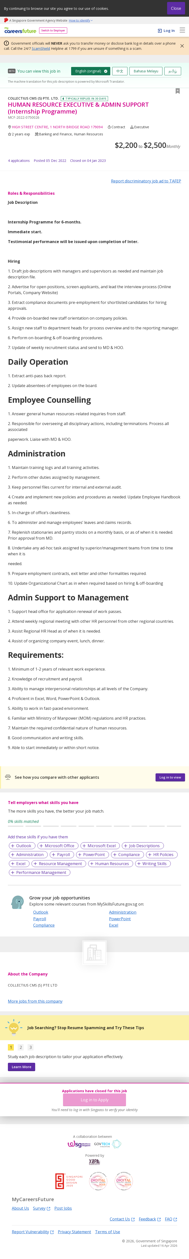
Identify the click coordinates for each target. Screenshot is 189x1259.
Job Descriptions (144, 845)
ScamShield (41, 48)
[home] (19, 30)
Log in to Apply (95, 1100)
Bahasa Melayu (146, 71)
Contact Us (122, 1219)
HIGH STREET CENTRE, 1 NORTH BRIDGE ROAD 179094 (57, 127)
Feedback (150, 1219)
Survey (41, 1208)
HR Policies (163, 854)
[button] (180, 46)
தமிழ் (173, 71)
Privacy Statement (74, 1232)
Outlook (23, 845)
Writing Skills (154, 863)
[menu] (182, 30)
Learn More (21, 1066)
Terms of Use (107, 1232)
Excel (20, 863)
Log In (169, 30)
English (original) (88, 71)
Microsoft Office (59, 845)
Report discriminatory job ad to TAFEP (146, 181)
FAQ (171, 1219)
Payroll (63, 854)
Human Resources (112, 863)
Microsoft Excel (102, 845)
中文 (119, 71)
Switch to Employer (53, 30)
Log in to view (170, 777)
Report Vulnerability (33, 1231)
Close (176, 8)
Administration (30, 854)
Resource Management (60, 863)
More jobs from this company (35, 1001)
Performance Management (41, 872)
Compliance (129, 854)
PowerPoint (94, 854)
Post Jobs (63, 1208)
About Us (20, 1208)
